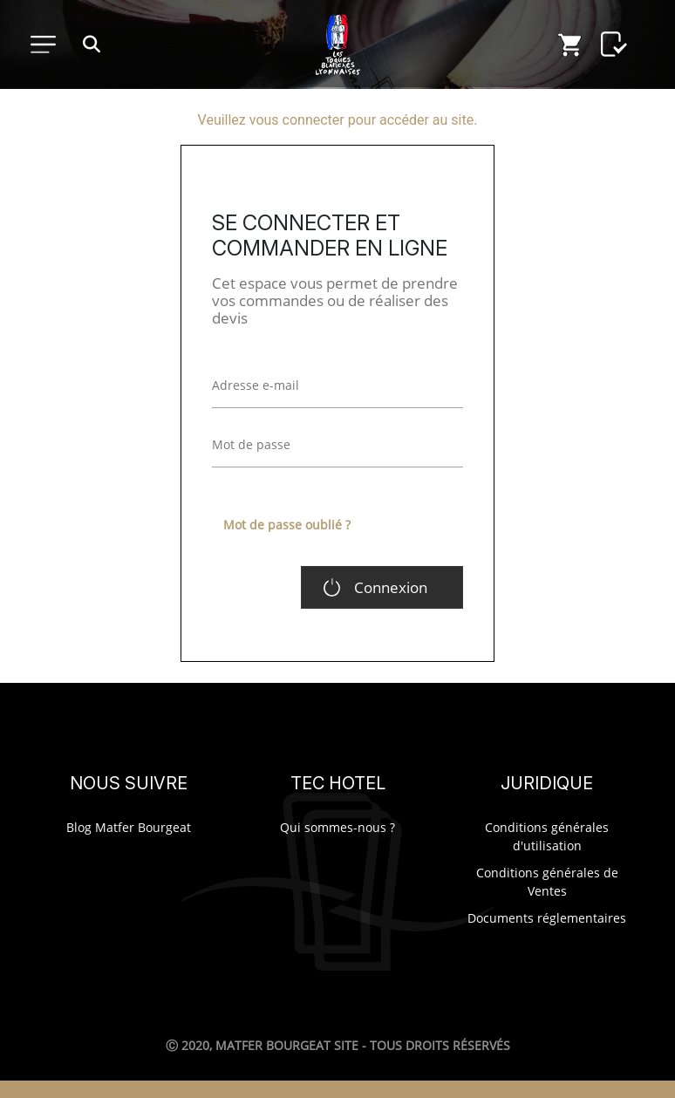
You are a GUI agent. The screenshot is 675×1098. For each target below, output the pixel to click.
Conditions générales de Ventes (547, 881)
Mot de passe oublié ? (287, 524)
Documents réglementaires (546, 918)
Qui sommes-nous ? (337, 827)
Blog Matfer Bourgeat (128, 827)
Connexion (390, 587)
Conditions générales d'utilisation (547, 836)
